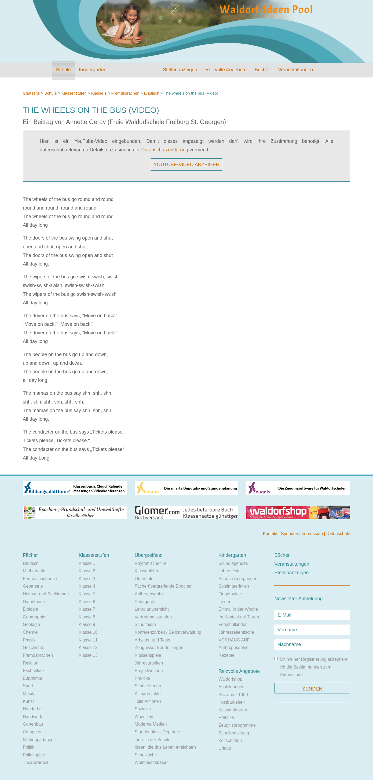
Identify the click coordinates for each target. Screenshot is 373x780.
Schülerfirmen (148, 686)
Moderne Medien (151, 724)
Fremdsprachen (125, 93)
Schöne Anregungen (237, 578)
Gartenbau (33, 724)
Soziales (143, 709)
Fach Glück (34, 670)
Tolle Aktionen (148, 701)
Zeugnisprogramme (237, 725)
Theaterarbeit (35, 762)
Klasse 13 (88, 655)
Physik (29, 640)
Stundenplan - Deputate (157, 732)
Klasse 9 (87, 624)
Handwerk (32, 716)
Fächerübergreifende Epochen (164, 586)
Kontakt (271, 533)
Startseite (31, 93)
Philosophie (34, 755)
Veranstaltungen (295, 69)
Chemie (30, 632)
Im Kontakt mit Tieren (238, 617)
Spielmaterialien (233, 586)
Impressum (313, 533)
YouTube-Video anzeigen (186, 164)
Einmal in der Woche (238, 609)
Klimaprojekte (148, 693)
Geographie (34, 617)
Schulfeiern (145, 624)
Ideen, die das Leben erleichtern (165, 747)
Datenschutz (338, 533)
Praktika (142, 678)
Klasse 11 (88, 640)
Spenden (290, 533)
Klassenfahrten (232, 710)
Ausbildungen (231, 687)
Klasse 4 (87, 586)
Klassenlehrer (148, 571)
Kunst (28, 701)
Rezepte (226, 655)
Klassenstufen (73, 93)
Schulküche (146, 755)
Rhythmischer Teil (152, 563)
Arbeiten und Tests (152, 640)
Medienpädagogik (40, 739)
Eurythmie (32, 678)
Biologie (30, 609)
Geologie (31, 624)
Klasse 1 (99, 93)
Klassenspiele (148, 655)
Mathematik (34, 571)
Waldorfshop (230, 679)
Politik (28, 747)
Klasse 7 (87, 609)
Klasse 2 (87, 571)
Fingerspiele (230, 594)
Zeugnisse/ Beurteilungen (159, 647)
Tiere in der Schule (153, 739)
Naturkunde (34, 601)
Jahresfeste (229, 571)
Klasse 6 (87, 601)
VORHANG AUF (234, 640)
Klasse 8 (87, 617)
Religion (30, 663)
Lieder (224, 601)
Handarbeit (33, 709)
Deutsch (31, 563)
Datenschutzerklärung (164, 149)
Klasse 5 (87, 594)
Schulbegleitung (233, 733)
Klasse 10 (88, 632)
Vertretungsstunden (153, 617)
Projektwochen (149, 670)
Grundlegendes (233, 563)
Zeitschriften (230, 740)
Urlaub (224, 748)
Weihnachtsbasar (151, 762)
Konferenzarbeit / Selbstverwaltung (168, 632)
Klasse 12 (88, 647)
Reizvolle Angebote (226, 69)
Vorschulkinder (232, 624)
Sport (28, 686)
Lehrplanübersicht (152, 609)
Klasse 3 (87, 578)
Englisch (151, 93)
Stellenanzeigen (180, 69)
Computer (32, 732)
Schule (63, 69)
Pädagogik (145, 601)
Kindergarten (93, 69)
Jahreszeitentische (236, 632)
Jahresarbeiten (149, 663)
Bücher (262, 69)
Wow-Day (144, 716)
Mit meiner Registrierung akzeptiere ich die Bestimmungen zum (311, 667)
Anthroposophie (150, 594)
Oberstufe (144, 578)
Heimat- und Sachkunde (46, 594)
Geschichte (33, 647)
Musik (28, 693)
